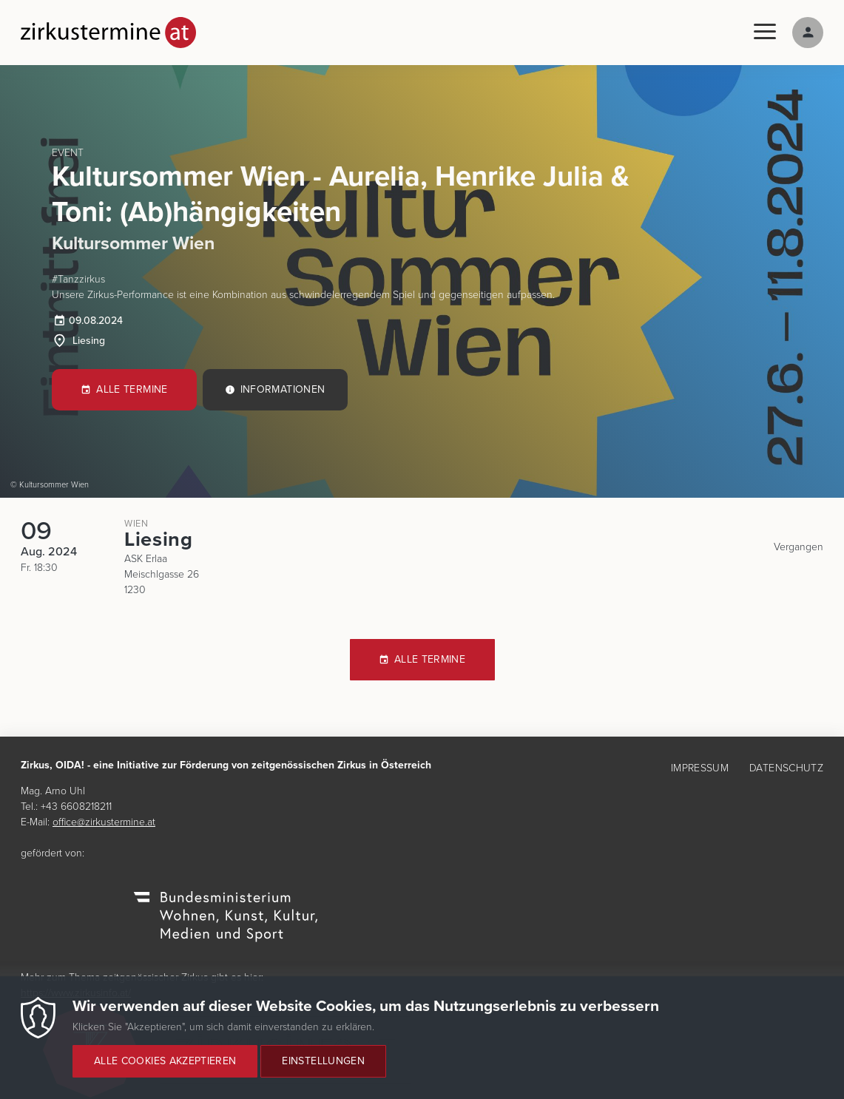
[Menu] (765, 32)
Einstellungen (323, 1070)
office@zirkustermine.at (104, 822)
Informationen (282, 389)
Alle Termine (131, 389)
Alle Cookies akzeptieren (165, 1070)
